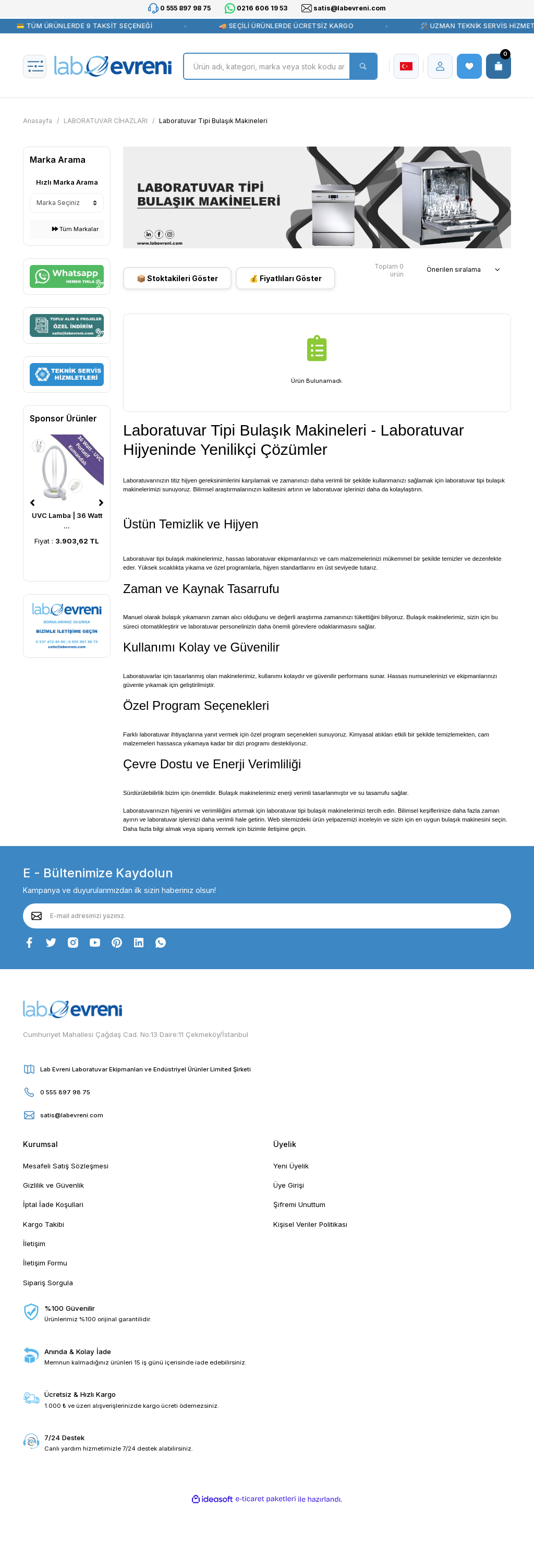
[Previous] (32, 503)
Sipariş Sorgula (48, 1282)
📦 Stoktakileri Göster (177, 278)
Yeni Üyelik (291, 1166)
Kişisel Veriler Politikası (310, 1224)
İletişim (34, 1243)
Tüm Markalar (75, 229)
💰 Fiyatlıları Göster (285, 278)
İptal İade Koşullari (53, 1204)
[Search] (280, 66)
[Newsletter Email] (267, 915)
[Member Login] (440, 66)
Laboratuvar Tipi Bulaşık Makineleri (213, 121)
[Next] (101, 503)
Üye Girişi (288, 1185)
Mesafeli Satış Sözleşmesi (65, 1166)
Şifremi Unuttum (299, 1204)
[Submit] (36, 915)
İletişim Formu (45, 1263)
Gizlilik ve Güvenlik (53, 1185)
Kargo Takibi (43, 1224)
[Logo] (113, 66)
